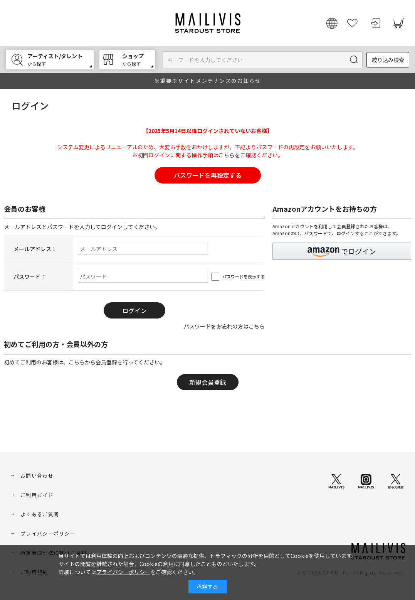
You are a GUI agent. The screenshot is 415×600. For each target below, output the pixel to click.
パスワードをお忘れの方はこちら (224, 326)
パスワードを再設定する (208, 175)
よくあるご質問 (39, 514)
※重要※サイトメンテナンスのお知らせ (207, 80)
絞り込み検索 (388, 60)
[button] (341, 251)
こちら (226, 155)
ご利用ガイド (37, 495)
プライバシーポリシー (48, 533)
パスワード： (29, 276)
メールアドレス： (35, 249)
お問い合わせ (37, 475)
